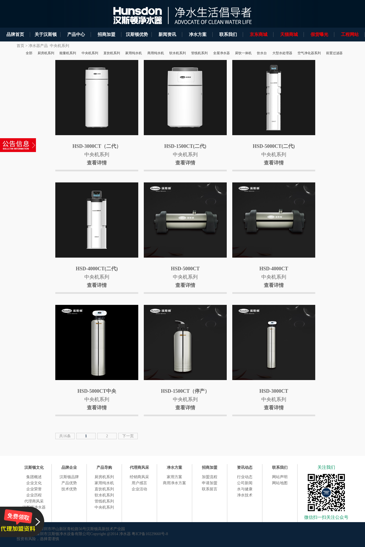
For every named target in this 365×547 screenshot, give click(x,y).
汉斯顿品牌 (69, 477)
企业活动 (139, 489)
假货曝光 (319, 34)
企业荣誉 (34, 489)
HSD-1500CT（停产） (185, 391)
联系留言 (209, 489)
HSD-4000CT (273, 268)
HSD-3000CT (273, 391)
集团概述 (34, 477)
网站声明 (280, 477)
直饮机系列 (104, 489)
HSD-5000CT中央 (96, 391)
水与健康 (244, 489)
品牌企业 (69, 467)
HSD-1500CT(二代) (185, 146)
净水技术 (244, 495)
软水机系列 (104, 495)
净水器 (125, 534)
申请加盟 (209, 483)
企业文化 (34, 483)
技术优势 (69, 489)
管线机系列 (104, 501)
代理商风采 (34, 501)
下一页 (128, 436)
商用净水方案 (174, 483)
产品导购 (104, 467)
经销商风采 (139, 477)
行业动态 (244, 477)
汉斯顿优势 (137, 34)
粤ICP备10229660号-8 (150, 534)
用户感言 (139, 483)
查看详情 (97, 163)
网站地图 (280, 483)
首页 (20, 46)
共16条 (65, 436)
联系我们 (228, 34)
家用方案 (174, 477)
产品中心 (76, 34)
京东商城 (258, 34)
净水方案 (198, 34)
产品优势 (69, 483)
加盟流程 (209, 477)
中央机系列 (59, 46)
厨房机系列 (104, 477)
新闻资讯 (167, 34)
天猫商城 (289, 34)
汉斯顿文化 (34, 467)
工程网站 (350, 34)
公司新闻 (244, 483)
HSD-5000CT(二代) (274, 146)
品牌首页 (15, 34)
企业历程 (34, 495)
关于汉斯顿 (46, 34)
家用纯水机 (104, 483)
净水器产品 (38, 46)
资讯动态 (244, 467)
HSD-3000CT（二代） (96, 146)
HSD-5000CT (185, 268)
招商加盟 (106, 34)
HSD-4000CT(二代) (97, 268)
